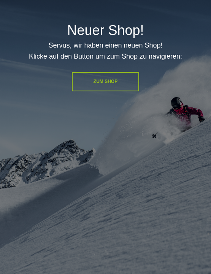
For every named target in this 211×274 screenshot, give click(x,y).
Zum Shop (105, 81)
